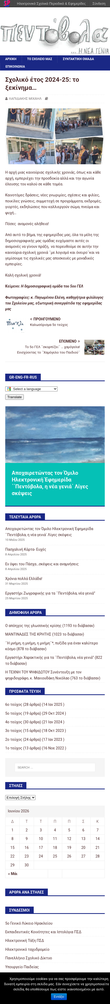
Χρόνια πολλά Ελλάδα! (23, 579)
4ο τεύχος (13, 722)
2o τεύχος (13, 739)
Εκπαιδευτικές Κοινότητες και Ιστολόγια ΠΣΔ (43, 932)
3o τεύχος (13, 731)
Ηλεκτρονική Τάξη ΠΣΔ (24, 940)
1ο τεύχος (13, 748)
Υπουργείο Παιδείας (22, 967)
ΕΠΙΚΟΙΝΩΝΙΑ (15, 66)
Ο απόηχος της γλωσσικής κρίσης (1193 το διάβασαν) (49, 626)
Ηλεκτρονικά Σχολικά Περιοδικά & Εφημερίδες (51, 3)
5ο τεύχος (13, 713)
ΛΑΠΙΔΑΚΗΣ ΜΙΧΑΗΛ (25, 99)
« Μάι (12, 874)
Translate (14, 397)
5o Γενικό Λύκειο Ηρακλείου (29, 923)
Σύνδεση (99, 3)
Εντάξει (59, 997)
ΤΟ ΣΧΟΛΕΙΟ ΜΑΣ (39, 59)
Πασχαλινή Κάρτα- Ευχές (25, 549)
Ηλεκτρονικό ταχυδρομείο (27, 949)
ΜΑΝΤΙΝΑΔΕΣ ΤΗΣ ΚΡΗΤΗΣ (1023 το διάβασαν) (44, 634)
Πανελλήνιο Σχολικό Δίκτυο (28, 958)
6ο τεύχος (13, 704)
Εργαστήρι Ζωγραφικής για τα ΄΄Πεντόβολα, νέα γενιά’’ (50, 593)
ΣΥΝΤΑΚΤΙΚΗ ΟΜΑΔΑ (78, 59)
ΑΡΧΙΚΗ (10, 59)
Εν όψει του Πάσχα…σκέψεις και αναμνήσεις (42, 564)
